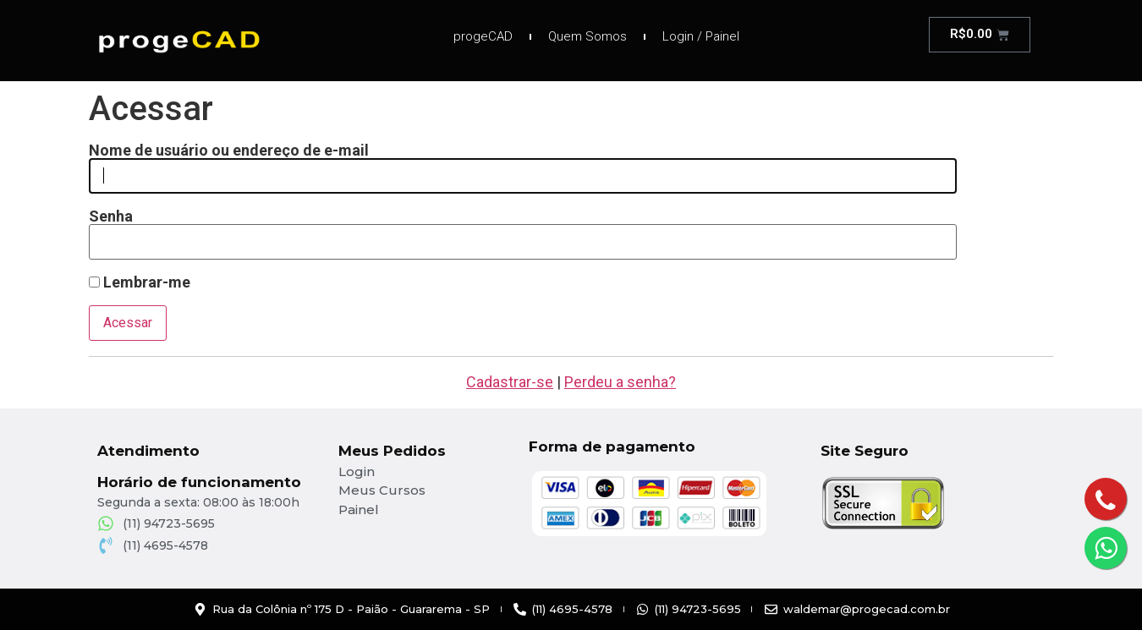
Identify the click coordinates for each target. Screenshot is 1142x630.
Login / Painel (700, 36)
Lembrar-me (139, 282)
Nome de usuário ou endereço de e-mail (229, 150)
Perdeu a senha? (620, 382)
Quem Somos (587, 36)
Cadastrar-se (509, 382)
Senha (111, 216)
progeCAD (483, 36)
